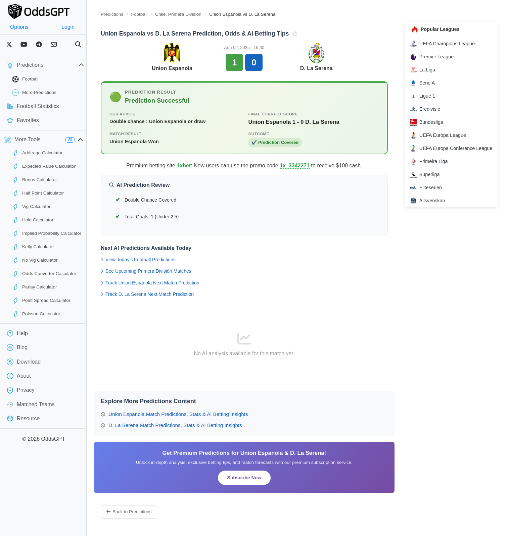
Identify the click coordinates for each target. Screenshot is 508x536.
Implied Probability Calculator (46, 233)
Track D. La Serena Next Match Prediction (160, 294)
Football (25, 79)
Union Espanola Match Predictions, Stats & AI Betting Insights (188, 414)
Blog (17, 347)
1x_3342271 (303, 165)
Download (24, 362)
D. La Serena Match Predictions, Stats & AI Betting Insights (185, 425)
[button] (93, 140)
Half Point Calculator (38, 193)
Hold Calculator (32, 220)
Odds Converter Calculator (44, 273)
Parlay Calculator (34, 287)
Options (22, 27)
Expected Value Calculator (44, 166)
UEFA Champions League (445, 43)
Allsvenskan (431, 208)
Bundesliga (430, 122)
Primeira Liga (432, 169)
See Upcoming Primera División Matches (159, 271)
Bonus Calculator (34, 179)
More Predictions (34, 92)
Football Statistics (33, 106)
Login (78, 27)
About (19, 376)
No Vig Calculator (35, 260)
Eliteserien (429, 195)
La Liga (425, 69)
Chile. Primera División (192, 14)
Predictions (125, 14)
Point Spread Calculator (41, 300)
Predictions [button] (52, 65)
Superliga (428, 182)
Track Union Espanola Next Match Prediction (163, 282)
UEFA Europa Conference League (445, 152)
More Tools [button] (22, 140)
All (83, 140)
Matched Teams (31, 404)
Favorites (23, 120)
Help (17, 333)
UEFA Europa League (441, 135)
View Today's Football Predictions (151, 259)
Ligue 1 (425, 96)
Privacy (20, 390)
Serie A (425, 82)
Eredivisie (428, 109)
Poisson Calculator (36, 314)
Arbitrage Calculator (37, 153)
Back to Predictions (142, 511)
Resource (23, 418)
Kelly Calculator (33, 247)
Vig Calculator (31, 206)
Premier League (435, 56)
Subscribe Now (253, 477)
